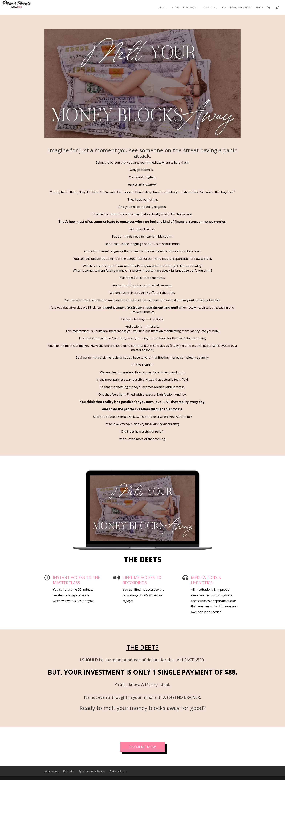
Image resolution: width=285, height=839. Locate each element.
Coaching (210, 7)
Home (163, 7)
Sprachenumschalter (92, 771)
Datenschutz (118, 771)
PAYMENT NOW (142, 746)
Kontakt (68, 771)
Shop (259, 7)
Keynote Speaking (185, 7)
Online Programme (236, 7)
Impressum (51, 771)
